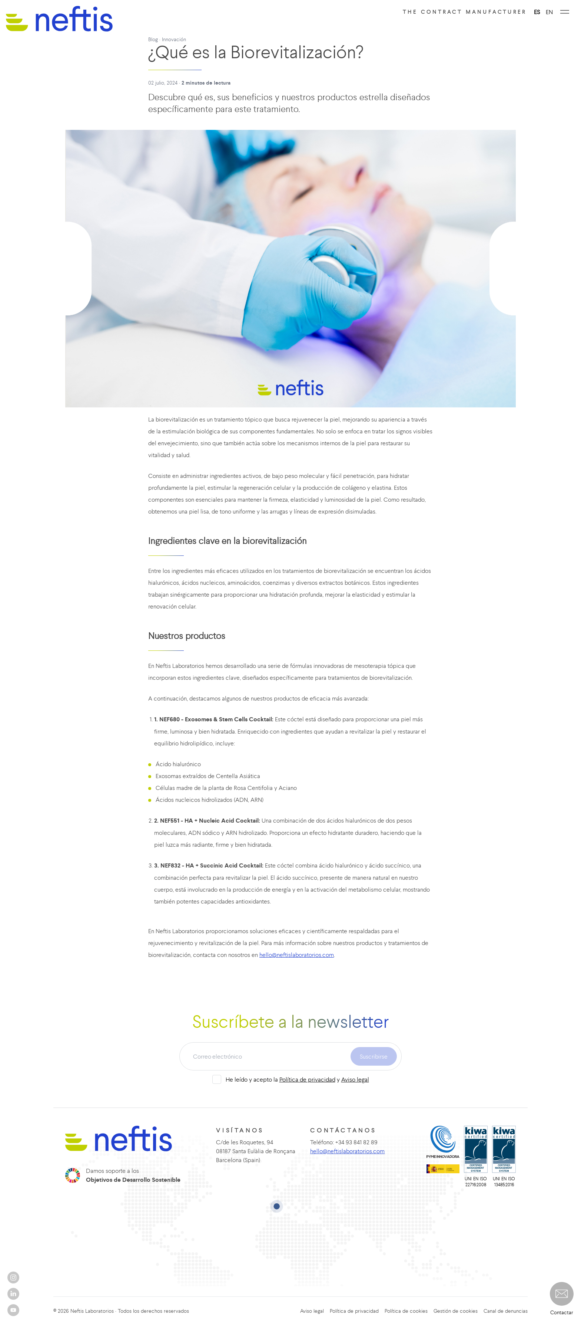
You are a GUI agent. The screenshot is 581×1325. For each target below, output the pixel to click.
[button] (562, 1294)
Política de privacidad (307, 1079)
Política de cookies (406, 1311)
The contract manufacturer (465, 12)
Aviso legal (355, 1079)
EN (549, 12)
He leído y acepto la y (297, 1079)
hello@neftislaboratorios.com (296, 954)
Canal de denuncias (506, 1311)
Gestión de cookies (456, 1311)
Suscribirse (374, 1056)
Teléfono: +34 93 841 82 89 (344, 1142)
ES (537, 12)
